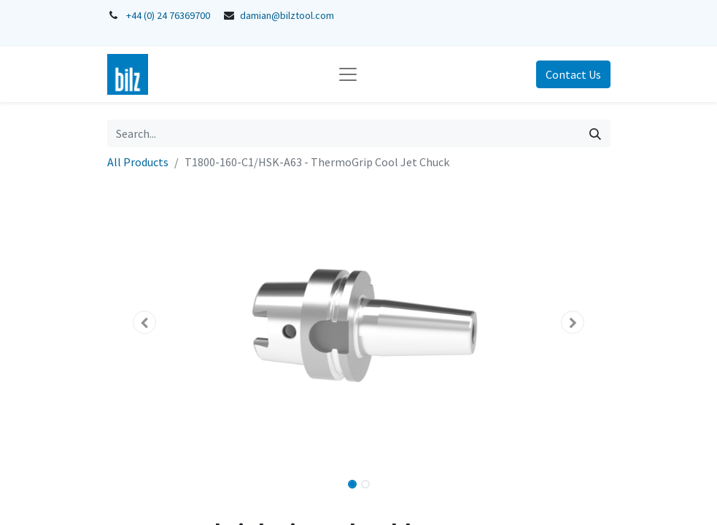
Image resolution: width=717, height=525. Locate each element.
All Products (137, 162)
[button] (145, 322)
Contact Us (573, 74)
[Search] (595, 133)
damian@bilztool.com (287, 15)
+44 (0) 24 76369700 (168, 15)
